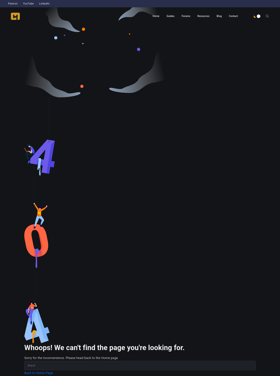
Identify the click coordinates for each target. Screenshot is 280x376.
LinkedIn (44, 3)
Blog (219, 16)
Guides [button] (170, 16)
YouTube (28, 3)
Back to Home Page (38, 373)
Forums (186, 16)
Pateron (13, 3)
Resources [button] (203, 16)
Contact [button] (233, 16)
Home (155, 16)
